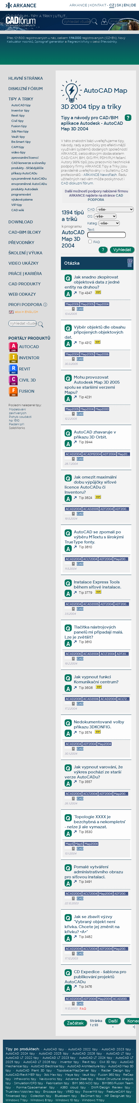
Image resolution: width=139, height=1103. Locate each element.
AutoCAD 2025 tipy (53, 1053)
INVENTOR (23, 357)
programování (21, 194)
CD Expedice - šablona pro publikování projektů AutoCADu (95, 976)
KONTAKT (98, 5)
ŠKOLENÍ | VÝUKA (25, 252)
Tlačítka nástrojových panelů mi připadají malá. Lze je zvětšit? (94, 632)
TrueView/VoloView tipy (23, 1091)
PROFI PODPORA (25, 304)
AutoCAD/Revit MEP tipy (23, 1075)
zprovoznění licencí (24, 158)
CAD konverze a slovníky (28, 163)
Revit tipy (18, 115)
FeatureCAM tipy (119, 1091)
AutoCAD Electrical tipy (47, 1066)
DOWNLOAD (20, 221)
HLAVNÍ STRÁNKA (25, 78)
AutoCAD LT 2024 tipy (95, 1058)
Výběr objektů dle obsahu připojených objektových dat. (95, 332)
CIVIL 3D (22, 380)
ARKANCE (78, 5)
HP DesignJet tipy (118, 1096)
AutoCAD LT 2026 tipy (39, 1062)
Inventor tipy (20, 110)
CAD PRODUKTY (24, 283)
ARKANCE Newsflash (100, 175)
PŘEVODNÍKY (21, 242)
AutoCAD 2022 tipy (83, 1049)
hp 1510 (14, 420)
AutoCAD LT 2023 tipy (58, 1058)
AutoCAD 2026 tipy (87, 1053)
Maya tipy (72, 1075)
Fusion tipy (18, 126)
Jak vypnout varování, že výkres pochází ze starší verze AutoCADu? (94, 771)
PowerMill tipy (93, 1091)
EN (126, 5)
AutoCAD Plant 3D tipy (34, 1070)
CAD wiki (17, 210)
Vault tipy (18, 137)
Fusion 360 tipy (109, 1075)
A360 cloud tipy (73, 1087)
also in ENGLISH (23, 312)
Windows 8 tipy (41, 1100)
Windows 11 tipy (93, 1100)
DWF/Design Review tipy (110, 1087)
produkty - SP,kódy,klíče (27, 168)
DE (133, 5)
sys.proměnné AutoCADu (29, 178)
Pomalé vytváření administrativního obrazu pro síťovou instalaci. (94, 871)
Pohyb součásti (20, 417)
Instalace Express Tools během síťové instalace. (97, 584)
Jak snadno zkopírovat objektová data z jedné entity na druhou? (92, 282)
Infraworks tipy (25, 1079)
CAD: (91, 209)
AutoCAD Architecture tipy (86, 1066)
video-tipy (18, 152)
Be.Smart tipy (21, 142)
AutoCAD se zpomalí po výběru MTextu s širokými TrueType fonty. (94, 536)
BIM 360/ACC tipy (85, 1083)
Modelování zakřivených (17, 411)
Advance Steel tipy (79, 1079)
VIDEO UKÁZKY (23, 263)
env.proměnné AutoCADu (29, 184)
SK (119, 5)
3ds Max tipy (19, 131)
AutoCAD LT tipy (118, 1053)
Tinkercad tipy (16, 1096)
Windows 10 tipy (67, 1100)
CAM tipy (17, 147)
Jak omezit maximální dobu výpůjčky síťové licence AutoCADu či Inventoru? (91, 485)
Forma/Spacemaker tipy (35, 1087)
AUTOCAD (23, 346)
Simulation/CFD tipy (28, 1083)
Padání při (16, 424)
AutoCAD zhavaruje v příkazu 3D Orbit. (95, 434)
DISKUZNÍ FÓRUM (25, 88)
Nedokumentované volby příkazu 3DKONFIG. (99, 724)
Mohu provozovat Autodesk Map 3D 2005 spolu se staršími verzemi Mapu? (92, 385)
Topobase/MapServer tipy (77, 1070)
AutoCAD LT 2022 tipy (22, 1058)
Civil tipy (17, 121)
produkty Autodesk (24, 189)
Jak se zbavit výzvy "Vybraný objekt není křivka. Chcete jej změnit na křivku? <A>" (92, 924)
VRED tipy (73, 1091)
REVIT (19, 368)
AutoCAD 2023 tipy (116, 1049)
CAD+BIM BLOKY (24, 232)
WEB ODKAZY (22, 294)
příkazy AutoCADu (24, 173)
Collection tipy (40, 1096)
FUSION (21, 391)
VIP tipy (16, 205)
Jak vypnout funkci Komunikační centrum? (96, 679)
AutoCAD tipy (21, 105)
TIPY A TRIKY (20, 98)
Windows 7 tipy (17, 1100)
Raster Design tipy (115, 1070)
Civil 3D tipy (107, 1062)
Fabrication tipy (57, 1083)
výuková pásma (22, 199)
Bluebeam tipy (66, 1096)
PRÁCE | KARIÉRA (25, 273)
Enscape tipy (53, 1091)
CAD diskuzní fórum (77, 183)
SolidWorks (17, 428)
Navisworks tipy (50, 1079)
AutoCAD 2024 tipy (20, 1053)
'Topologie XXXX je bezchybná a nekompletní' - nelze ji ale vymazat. (95, 821)
